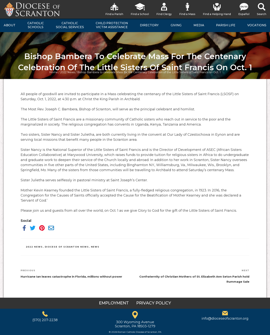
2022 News (67, 72)
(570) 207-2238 (45, 320)
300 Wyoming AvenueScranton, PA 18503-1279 (135, 324)
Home (53, 72)
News (95, 246)
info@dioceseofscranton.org (225, 318)
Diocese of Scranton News (67, 246)
